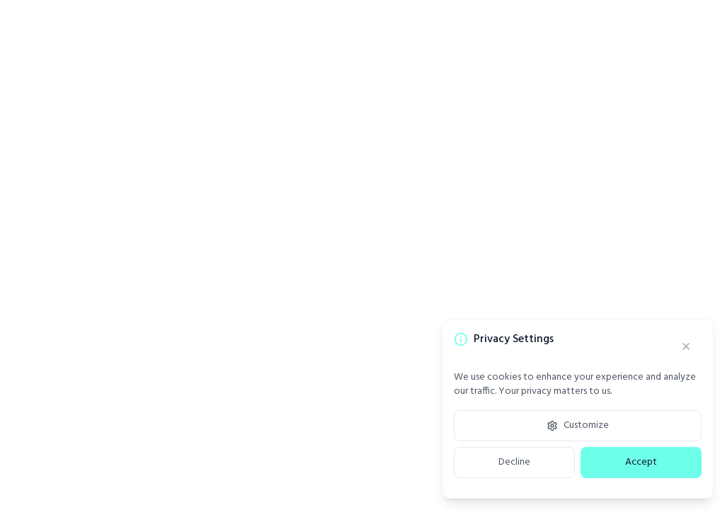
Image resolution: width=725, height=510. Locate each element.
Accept (641, 462)
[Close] (686, 346)
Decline (514, 462)
